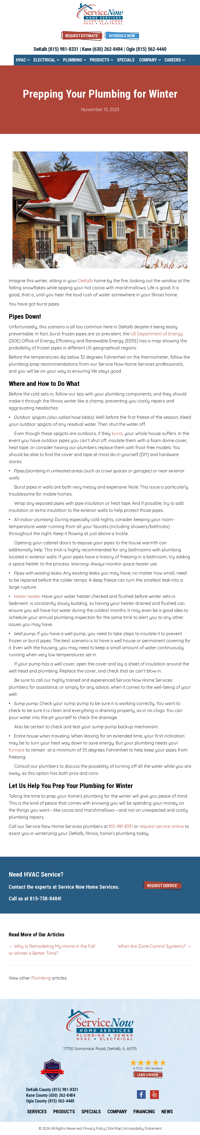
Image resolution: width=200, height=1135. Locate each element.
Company (148, 60)
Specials (126, 60)
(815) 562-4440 (151, 49)
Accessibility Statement (143, 1128)
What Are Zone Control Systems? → (154, 946)
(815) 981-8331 (63, 49)
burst (117, 433)
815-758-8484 (45, 899)
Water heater (27, 596)
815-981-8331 (121, 826)
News (167, 1111)
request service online (161, 826)
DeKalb (85, 280)
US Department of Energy (157, 333)
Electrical (44, 60)
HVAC (21, 60)
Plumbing (72, 60)
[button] (121, 35)
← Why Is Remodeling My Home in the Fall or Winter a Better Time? (52, 949)
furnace (17, 750)
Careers (173, 60)
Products (99, 60)
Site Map (115, 1128)
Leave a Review (147, 1075)
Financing (144, 1111)
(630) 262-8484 (107, 49)
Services (37, 1111)
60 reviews (154, 1068)
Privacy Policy (94, 1128)
